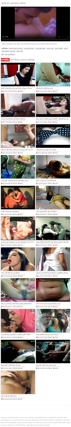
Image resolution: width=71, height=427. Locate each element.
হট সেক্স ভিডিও (10, 55)
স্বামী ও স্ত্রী (20, 51)
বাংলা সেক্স (50, 49)
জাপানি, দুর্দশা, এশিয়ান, (16, 49)
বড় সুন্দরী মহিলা (29, 49)
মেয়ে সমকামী (59, 49)
